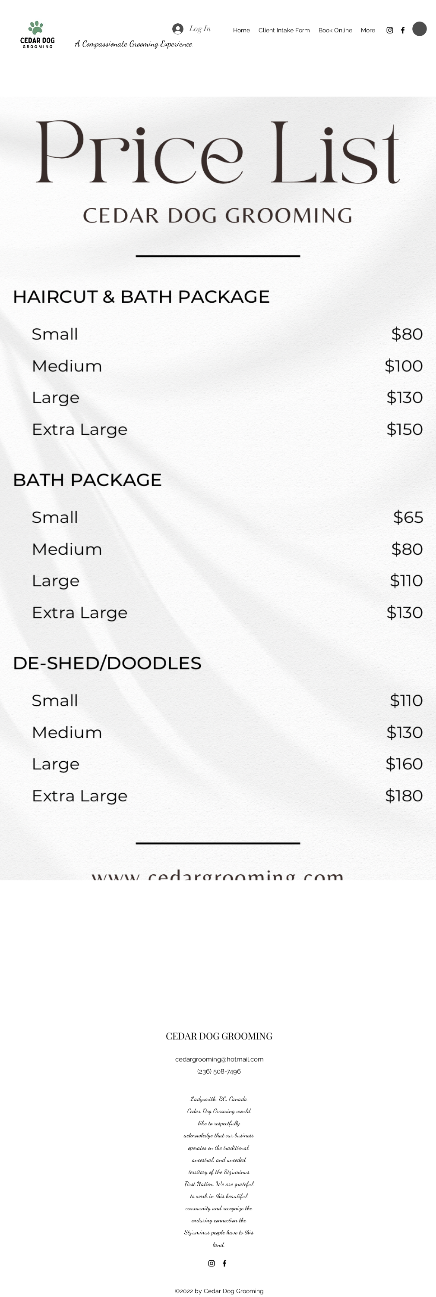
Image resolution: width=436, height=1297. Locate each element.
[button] (419, 29)
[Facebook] (402, 30)
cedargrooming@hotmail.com (219, 1059)
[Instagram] (389, 30)
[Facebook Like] (248, 1263)
